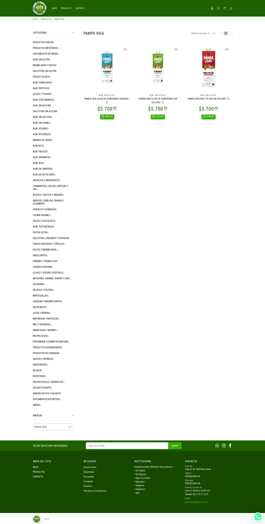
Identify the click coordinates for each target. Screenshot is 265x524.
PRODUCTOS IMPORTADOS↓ (46, 48)
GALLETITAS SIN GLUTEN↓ (45, 71)
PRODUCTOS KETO (41, 76)
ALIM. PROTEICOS (41, 88)
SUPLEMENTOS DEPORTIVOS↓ (47, 399)
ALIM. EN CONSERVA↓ (43, 168)
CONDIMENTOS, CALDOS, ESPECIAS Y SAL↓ (50, 187)
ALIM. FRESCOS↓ (41, 151)
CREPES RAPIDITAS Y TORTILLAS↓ (49, 244)
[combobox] (53, 427)
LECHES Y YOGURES (42, 94)
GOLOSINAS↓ (39, 284)
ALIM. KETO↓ (39, 145)
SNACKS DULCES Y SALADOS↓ (47, 393)
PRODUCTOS (46, 19)
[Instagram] (223, 445)
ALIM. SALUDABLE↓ (42, 122)
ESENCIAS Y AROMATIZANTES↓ (48, 301)
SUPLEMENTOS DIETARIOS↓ (46, 53)
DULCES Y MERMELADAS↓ (45, 249)
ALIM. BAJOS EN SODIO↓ (44, 174)
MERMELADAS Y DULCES (44, 65)
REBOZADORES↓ (41, 364)
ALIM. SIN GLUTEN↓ (42, 59)
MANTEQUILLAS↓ (41, 295)
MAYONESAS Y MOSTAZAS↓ (46, 318)
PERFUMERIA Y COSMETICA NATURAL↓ (51, 341)
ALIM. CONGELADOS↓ (43, 82)
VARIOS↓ (37, 405)
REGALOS (37, 370)
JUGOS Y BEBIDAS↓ (42, 313)
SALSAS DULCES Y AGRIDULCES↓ (49, 382)
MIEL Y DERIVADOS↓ (42, 324)
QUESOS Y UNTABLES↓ (43, 359)
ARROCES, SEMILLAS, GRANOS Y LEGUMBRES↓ (48, 202)
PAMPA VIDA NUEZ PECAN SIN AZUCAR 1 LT (208, 98)
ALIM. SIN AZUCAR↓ (42, 105)
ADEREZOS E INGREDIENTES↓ (47, 180)
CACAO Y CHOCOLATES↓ (44, 221)
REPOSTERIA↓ (39, 376)
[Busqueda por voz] (212, 8)
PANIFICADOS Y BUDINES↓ (45, 330)
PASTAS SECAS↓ (41, 336)
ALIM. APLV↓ (39, 163)
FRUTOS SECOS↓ (41, 232)
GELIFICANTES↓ (40, 307)
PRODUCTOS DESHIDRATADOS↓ (48, 347)
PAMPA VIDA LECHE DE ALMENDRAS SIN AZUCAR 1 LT (158, 100)
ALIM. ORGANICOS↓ (42, 157)
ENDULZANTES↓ (40, 255)
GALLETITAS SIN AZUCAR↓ (45, 111)
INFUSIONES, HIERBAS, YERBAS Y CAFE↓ (52, 278)
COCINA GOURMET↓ (42, 215)
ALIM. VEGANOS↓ (41, 128)
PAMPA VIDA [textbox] (52, 427)
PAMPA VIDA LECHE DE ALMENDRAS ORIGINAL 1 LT (107, 100)
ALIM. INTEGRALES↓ (42, 134)
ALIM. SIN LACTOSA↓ (43, 117)
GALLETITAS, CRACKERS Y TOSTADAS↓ (51, 238)
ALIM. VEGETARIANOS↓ (44, 99)
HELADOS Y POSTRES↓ (43, 290)
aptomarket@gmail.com (196, 502)
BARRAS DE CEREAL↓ (43, 140)
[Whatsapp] (217, 445)
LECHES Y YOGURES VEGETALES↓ (48, 272)
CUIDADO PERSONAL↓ (43, 267)
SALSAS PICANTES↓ (42, 387)
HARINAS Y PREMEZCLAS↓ (45, 261)
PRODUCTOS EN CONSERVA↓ (46, 353)
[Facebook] (230, 445)
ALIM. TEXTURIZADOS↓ (44, 226)
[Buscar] (218, 8)
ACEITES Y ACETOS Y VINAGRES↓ (49, 194)
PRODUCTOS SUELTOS (43, 42)
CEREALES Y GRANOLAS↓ (45, 209)
